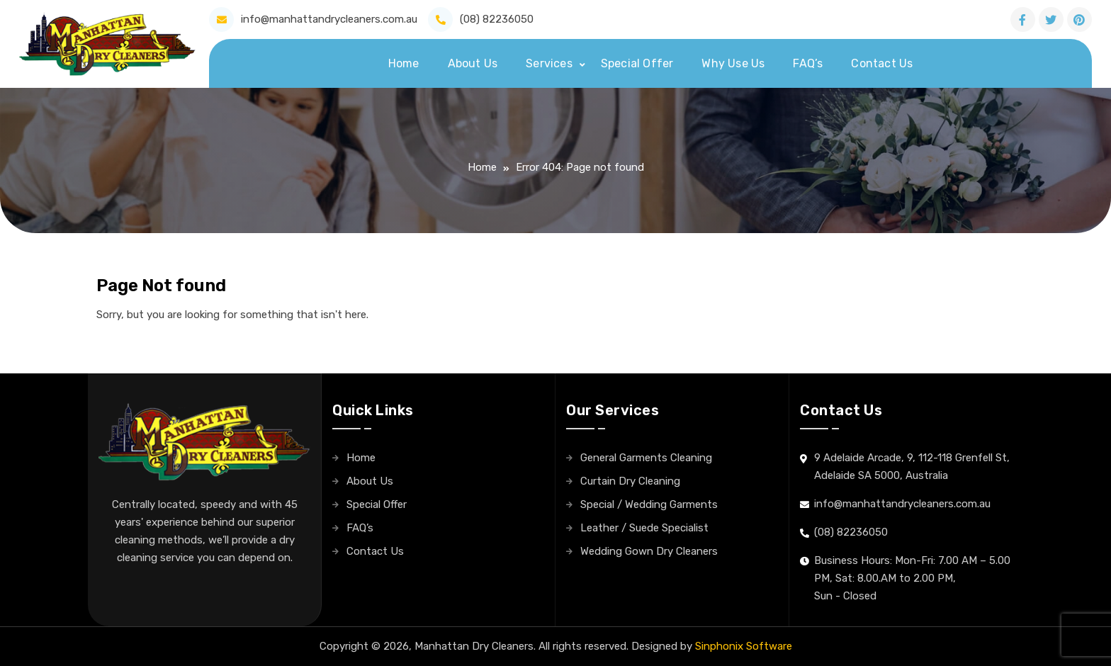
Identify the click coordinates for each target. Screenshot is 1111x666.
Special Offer (637, 63)
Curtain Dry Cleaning (630, 481)
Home (403, 63)
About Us (473, 63)
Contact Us (882, 63)
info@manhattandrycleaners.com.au (329, 19)
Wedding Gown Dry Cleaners (649, 551)
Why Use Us (733, 63)
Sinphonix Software (743, 646)
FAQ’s (808, 63)
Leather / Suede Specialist (644, 527)
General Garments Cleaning (646, 457)
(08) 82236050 (497, 19)
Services (549, 63)
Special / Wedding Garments (649, 504)
